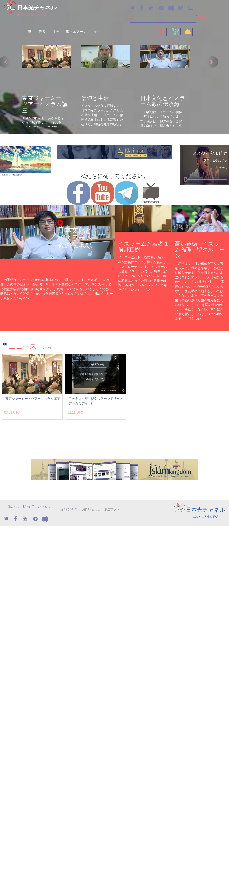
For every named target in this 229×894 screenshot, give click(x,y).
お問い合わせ (91, 509)
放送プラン (111, 509)
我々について (69, 509)
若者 (41, 32)
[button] (204, 17)
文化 (96, 32)
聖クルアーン (76, 32)
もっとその (46, 347)
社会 (55, 32)
